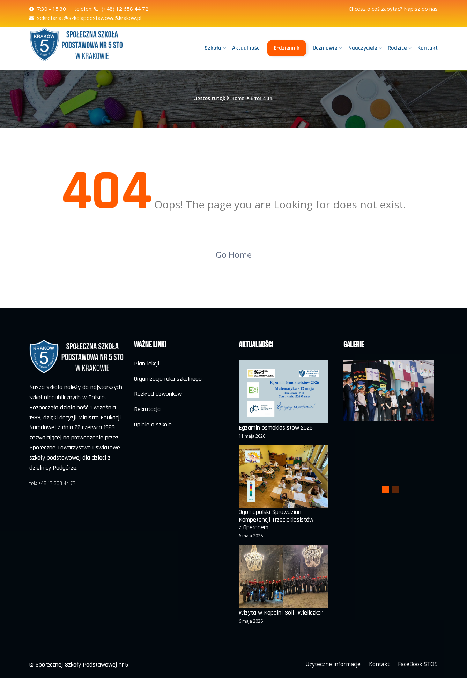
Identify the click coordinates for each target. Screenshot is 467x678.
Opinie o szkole (153, 425)
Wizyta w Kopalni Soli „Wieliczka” (281, 613)
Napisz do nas (421, 8)
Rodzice (397, 48)
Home (237, 98)
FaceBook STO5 (417, 664)
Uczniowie (325, 48)
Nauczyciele (362, 48)
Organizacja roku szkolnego (168, 379)
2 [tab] (395, 489)
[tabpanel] (388, 390)
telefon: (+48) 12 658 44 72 (111, 8)
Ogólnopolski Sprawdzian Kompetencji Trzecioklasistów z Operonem (276, 519)
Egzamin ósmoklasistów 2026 (276, 428)
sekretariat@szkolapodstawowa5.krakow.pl (85, 17)
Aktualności (246, 48)
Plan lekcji (146, 364)
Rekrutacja (147, 409)
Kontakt (427, 48)
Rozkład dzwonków (158, 394)
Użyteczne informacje (331, 664)
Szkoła (213, 48)
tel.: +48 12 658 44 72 (52, 483)
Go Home (234, 254)
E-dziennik (287, 48)
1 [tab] (385, 489)
